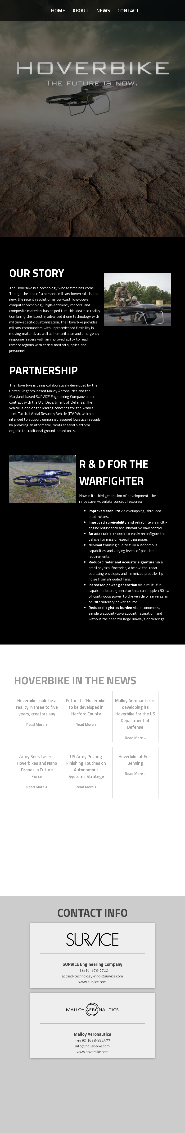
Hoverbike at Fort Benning (135, 759)
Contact (128, 10)
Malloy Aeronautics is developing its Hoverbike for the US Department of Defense (135, 713)
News (103, 10)
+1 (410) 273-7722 (92, 970)
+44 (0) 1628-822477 (92, 1040)
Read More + (36, 724)
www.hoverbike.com (92, 1052)
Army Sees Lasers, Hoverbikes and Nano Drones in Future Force (37, 766)
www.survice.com (92, 982)
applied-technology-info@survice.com (92, 976)
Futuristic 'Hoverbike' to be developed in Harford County (86, 707)
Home (58, 10)
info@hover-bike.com (92, 1046)
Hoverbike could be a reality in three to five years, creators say (37, 707)
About (80, 10)
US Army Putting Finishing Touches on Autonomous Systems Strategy (86, 766)
